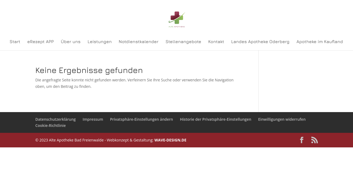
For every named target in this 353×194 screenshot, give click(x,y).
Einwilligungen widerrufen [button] (282, 119)
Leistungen (100, 42)
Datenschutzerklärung (55, 119)
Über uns (71, 42)
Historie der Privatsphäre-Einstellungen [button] (215, 119)
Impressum (92, 119)
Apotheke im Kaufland (320, 42)
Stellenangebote (183, 42)
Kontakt (216, 42)
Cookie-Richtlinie (50, 125)
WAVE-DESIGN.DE (170, 140)
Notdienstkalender (139, 42)
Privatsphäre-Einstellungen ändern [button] (141, 119)
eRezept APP (40, 42)
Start (15, 42)
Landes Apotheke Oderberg (260, 42)
